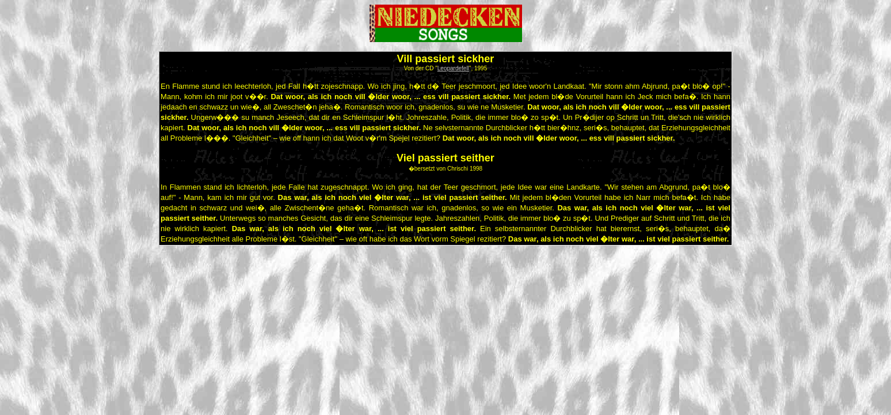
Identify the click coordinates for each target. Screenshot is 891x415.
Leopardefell (453, 68)
